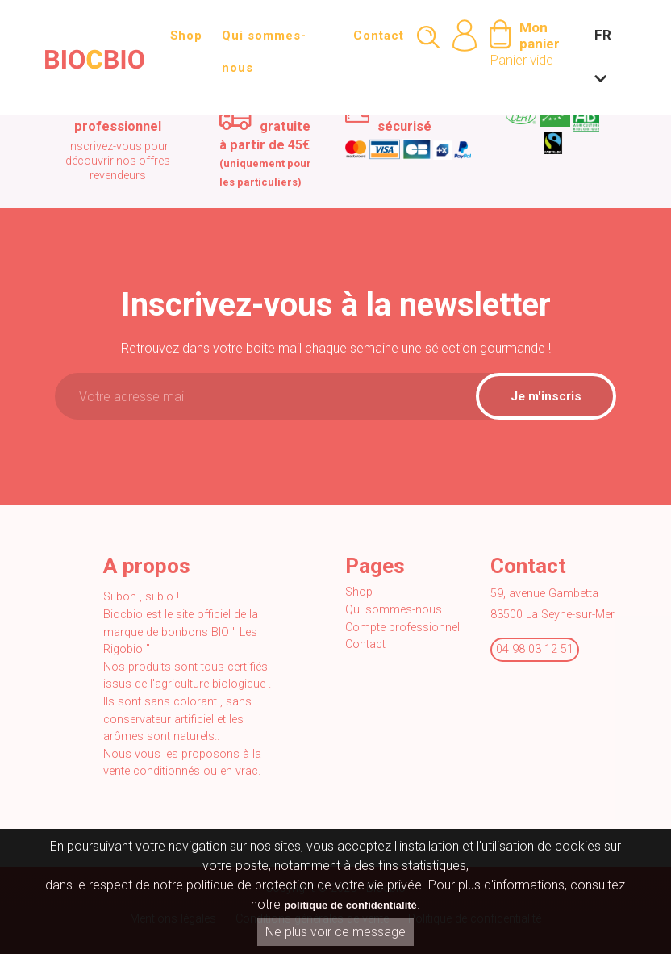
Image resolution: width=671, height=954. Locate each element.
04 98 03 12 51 (534, 649)
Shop (186, 35)
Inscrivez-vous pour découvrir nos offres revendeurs (117, 161)
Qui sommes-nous (264, 51)
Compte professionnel (402, 627)
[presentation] (192, 464)
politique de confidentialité (350, 907)
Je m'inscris (546, 396)
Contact (378, 35)
